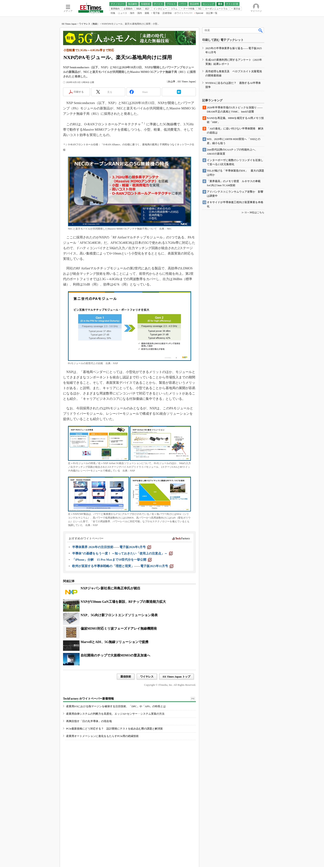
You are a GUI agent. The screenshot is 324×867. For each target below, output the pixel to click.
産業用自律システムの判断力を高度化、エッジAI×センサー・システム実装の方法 (115, 713)
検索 (261, 30)
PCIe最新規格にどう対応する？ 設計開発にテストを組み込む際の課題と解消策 (114, 728)
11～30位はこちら (254, 212)
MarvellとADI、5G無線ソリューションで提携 (114, 642)
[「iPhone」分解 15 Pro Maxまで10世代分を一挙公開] (112, 559)
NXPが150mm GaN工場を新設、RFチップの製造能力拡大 (123, 601)
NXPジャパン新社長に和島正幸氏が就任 (110, 588)
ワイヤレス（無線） (89, 24)
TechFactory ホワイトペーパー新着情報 (88, 698)
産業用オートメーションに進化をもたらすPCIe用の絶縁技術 (102, 736)
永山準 (171, 81)
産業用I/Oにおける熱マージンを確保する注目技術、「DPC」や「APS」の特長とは (116, 706)
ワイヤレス (147, 676)
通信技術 (125, 676)
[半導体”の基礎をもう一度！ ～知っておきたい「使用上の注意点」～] (122, 553)
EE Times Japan (69, 24)
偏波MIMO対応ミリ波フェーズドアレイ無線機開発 (119, 628)
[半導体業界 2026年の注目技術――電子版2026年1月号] (111, 547)
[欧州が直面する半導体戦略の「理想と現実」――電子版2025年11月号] (122, 566)
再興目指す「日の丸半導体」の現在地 (89, 721)
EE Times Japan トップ (176, 676)
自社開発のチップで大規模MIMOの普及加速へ (115, 655)
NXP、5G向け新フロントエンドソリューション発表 (119, 615)
